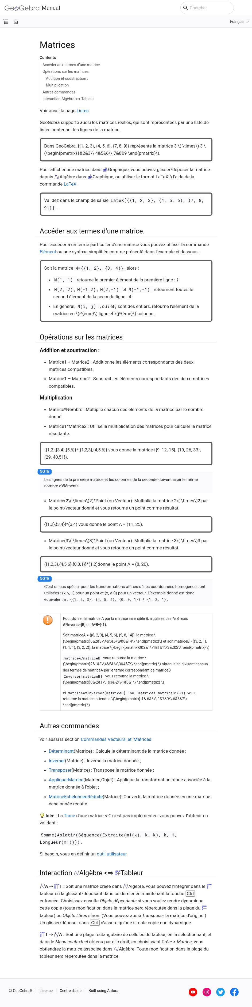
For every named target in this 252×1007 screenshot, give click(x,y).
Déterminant (61, 751)
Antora (112, 991)
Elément (48, 251)
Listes (82, 110)
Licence (46, 991)
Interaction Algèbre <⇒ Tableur (68, 99)
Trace (69, 815)
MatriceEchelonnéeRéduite (76, 796)
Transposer (60, 770)
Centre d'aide (71, 991)
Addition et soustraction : (67, 78)
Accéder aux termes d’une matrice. (71, 65)
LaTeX (70, 184)
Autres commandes (58, 92)
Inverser (57, 760)
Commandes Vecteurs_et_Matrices (116, 739)
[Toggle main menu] (245, 8)
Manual (32, 8)
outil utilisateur (111, 854)
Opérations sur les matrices (65, 71)
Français (237, 22)
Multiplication (57, 85)
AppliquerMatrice (66, 779)
